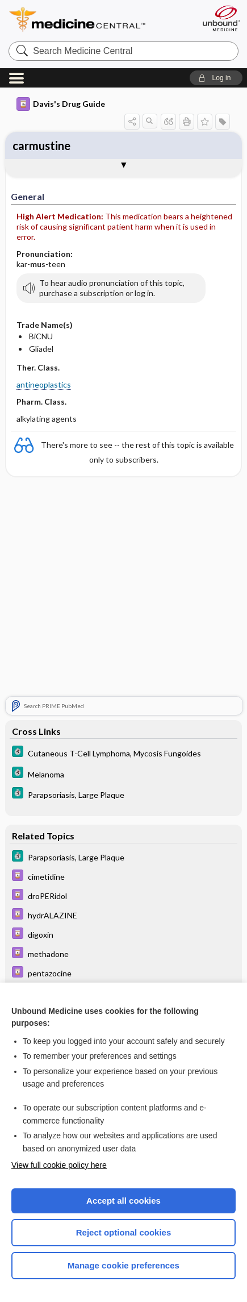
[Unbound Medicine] (220, 18)
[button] (216, 77)
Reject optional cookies (123, 1232)
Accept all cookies (123, 1200)
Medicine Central (98, 19)
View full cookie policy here (59, 1165)
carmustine (41, 145)
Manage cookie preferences (123, 1265)
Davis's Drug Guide (60, 104)
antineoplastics (43, 384)
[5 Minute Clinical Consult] (123, 752)
